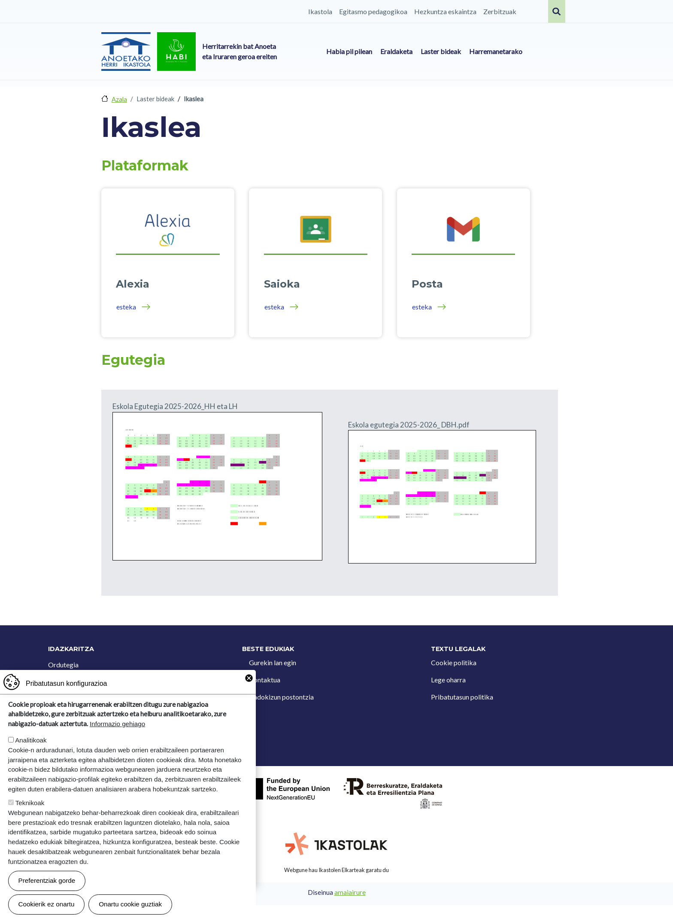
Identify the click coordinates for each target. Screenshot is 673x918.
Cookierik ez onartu (46, 904)
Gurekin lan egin (272, 662)
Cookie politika (453, 662)
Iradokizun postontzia (281, 697)
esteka (126, 307)
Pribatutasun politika (462, 697)
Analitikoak (30, 740)
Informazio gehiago (117, 723)
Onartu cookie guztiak (130, 904)
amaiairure (350, 892)
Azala (119, 99)
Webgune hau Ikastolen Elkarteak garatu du (336, 869)
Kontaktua (264, 680)
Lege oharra (448, 680)
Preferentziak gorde (47, 880)
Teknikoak (30, 802)
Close (249, 678)
